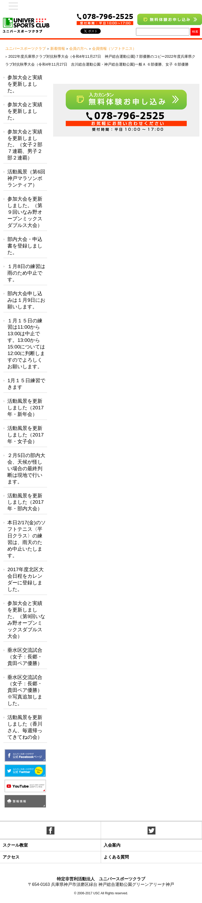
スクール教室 (15, 845)
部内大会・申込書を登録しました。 (24, 245)
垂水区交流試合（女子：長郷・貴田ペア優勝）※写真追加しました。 (24, 690)
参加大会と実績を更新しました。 (24, 84)
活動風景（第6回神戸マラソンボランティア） (26, 178)
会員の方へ (78, 48)
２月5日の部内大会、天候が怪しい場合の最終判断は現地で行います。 (26, 468)
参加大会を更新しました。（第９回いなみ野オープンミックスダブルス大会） (24, 212)
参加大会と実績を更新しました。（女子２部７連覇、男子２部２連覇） (24, 145)
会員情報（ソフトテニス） (114, 48)
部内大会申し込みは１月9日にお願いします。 (26, 300)
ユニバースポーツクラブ (25, 48)
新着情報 (57, 48)
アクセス (11, 857)
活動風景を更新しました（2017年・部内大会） (25, 502)
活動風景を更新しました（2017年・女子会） (25, 434)
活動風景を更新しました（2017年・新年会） (25, 407)
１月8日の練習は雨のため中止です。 (26, 273)
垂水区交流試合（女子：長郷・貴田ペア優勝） (24, 656)
